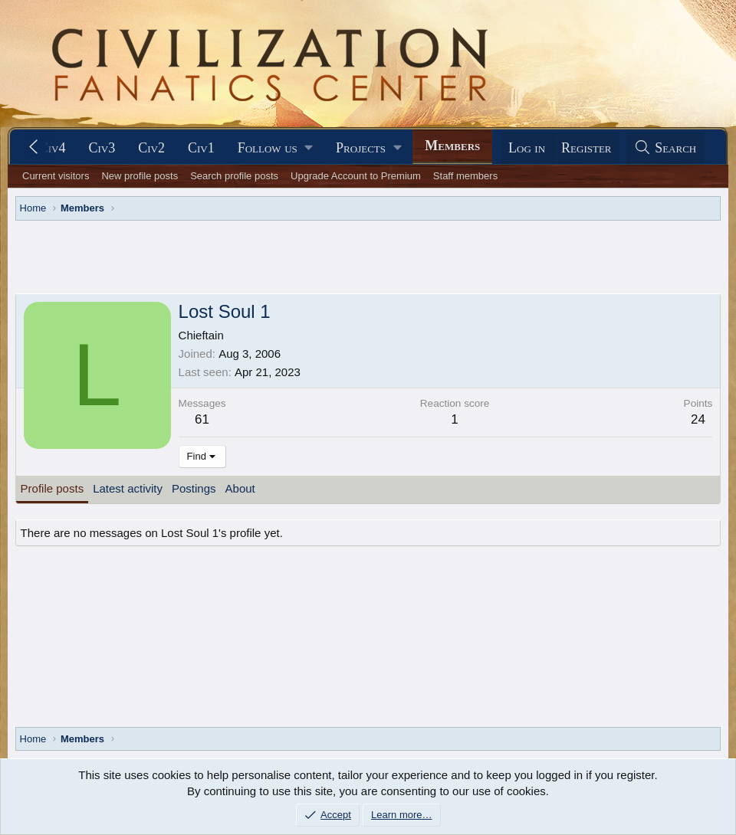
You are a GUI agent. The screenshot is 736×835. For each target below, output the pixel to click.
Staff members (465, 176)
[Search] (665, 148)
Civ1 (201, 148)
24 (698, 419)
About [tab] (240, 488)
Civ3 (101, 148)
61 (202, 419)
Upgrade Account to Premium (356, 176)
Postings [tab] (194, 488)
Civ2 (151, 148)
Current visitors (55, 176)
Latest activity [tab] (128, 488)
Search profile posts (234, 176)
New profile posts (139, 176)
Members (452, 145)
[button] (275, 148)
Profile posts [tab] (52, 488)
